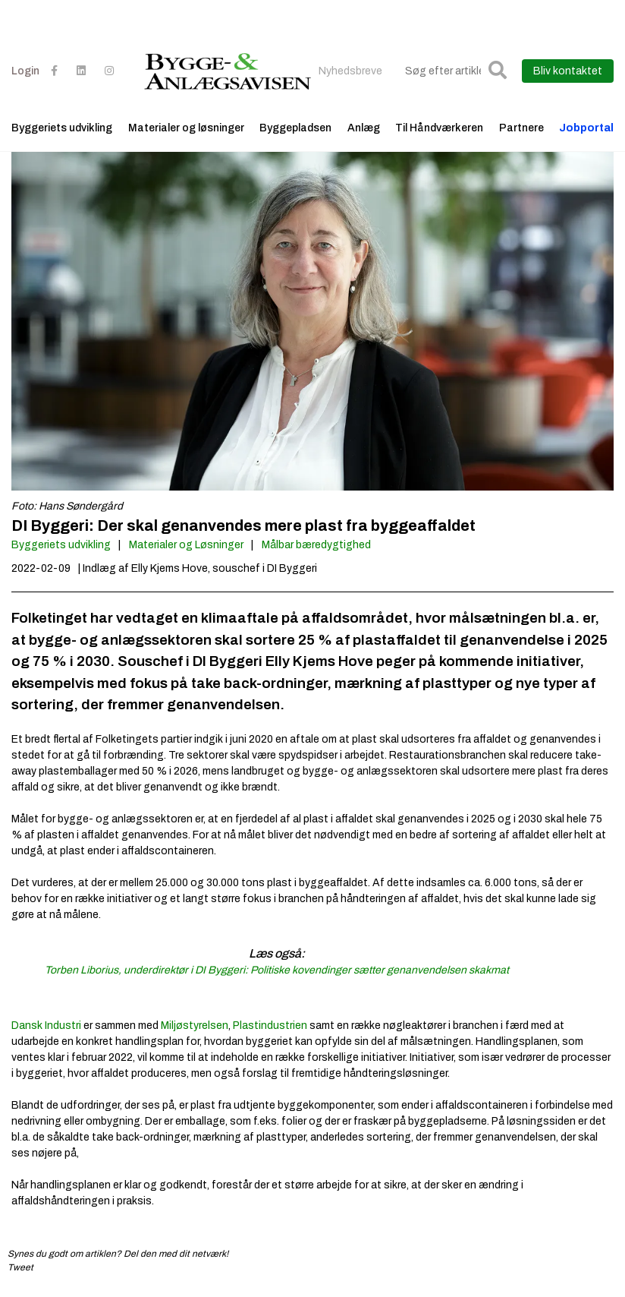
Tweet (20, 1267)
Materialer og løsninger (186, 128)
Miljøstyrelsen (194, 1025)
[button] (497, 71)
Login (25, 71)
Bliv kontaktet (567, 71)
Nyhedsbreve (350, 71)
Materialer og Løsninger (186, 545)
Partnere (521, 128)
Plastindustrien (270, 1025)
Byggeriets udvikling (61, 128)
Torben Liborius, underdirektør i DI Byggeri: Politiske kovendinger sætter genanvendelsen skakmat (277, 970)
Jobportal (586, 128)
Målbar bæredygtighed (316, 545)
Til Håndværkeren (439, 128)
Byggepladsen (295, 128)
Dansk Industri (46, 1025)
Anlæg (363, 128)
